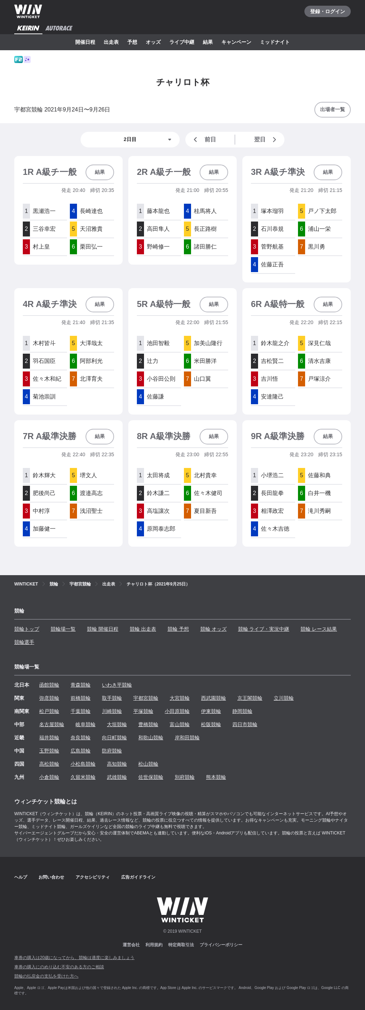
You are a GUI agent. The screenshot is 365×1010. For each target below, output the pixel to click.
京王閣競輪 (249, 698)
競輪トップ (26, 629)
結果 (208, 42)
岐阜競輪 (86, 724)
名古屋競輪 (51, 724)
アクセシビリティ (93, 877)
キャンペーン (236, 42)
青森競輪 (81, 685)
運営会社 (131, 944)
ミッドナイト (275, 42)
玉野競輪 (49, 751)
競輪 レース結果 (318, 629)
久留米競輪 (83, 777)
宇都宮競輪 (145, 698)
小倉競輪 (49, 777)
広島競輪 (81, 751)
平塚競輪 (143, 711)
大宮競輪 (180, 698)
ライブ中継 (181, 42)
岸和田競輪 (187, 737)
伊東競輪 (211, 711)
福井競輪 (49, 737)
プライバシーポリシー (221, 944)
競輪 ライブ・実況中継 (263, 629)
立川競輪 (284, 698)
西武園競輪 (213, 698)
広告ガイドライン (138, 877)
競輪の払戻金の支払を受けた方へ (46, 976)
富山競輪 (180, 724)
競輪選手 (24, 642)
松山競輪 (148, 764)
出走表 (111, 42)
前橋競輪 (81, 698)
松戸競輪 (49, 711)
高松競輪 (49, 764)
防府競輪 (112, 751)
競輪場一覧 (63, 629)
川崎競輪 (112, 711)
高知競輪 (117, 764)
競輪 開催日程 (102, 629)
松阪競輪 (211, 724)
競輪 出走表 (143, 629)
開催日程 (85, 42)
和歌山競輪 (150, 737)
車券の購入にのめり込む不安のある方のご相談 (59, 966)
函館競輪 (49, 685)
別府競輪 (185, 777)
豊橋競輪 (148, 724)
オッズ (153, 42)
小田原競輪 (177, 711)
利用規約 (154, 944)
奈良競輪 (81, 737)
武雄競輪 (117, 777)
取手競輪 (112, 698)
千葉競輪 (81, 711)
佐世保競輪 (150, 777)
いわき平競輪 (117, 685)
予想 (132, 42)
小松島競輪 (83, 764)
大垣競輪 (117, 724)
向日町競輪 (114, 737)
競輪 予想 (178, 629)
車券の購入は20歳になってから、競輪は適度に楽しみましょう (74, 957)
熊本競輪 (216, 777)
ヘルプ (20, 877)
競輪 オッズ (213, 629)
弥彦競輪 (49, 698)
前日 (203, 139)
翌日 (266, 139)
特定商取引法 (181, 944)
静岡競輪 (242, 711)
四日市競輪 (244, 724)
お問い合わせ (51, 877)
